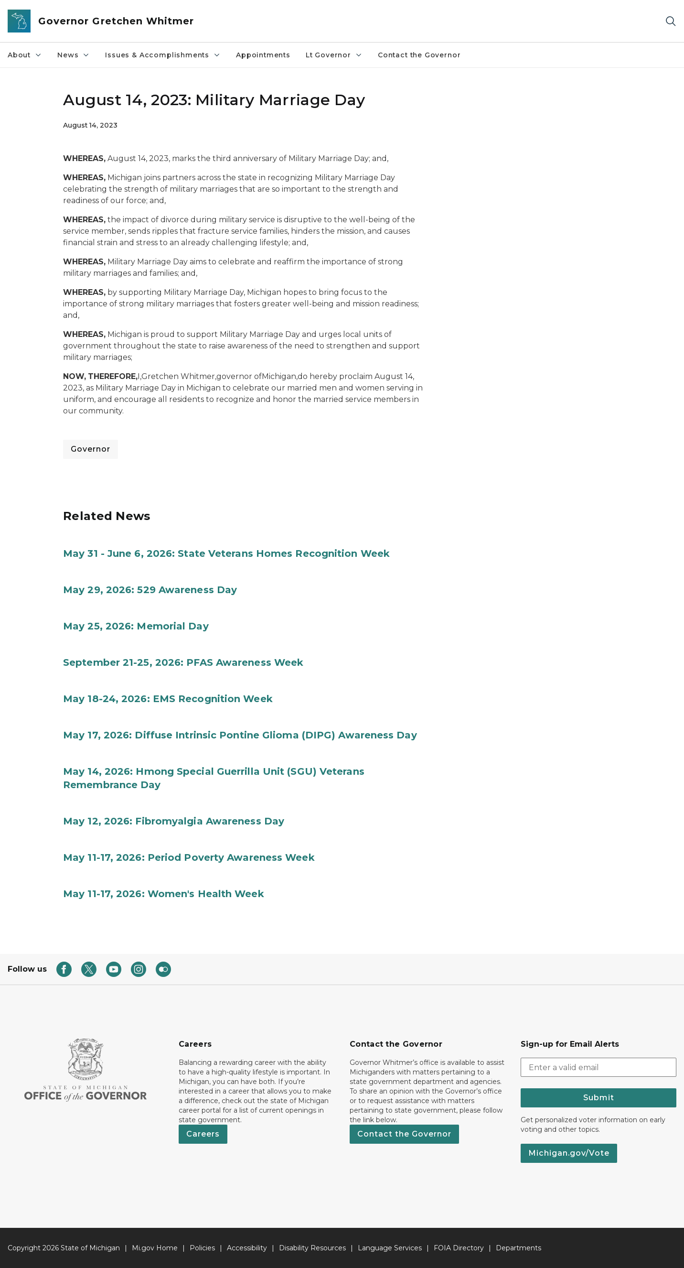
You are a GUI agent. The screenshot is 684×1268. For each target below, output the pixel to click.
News (73, 55)
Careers (203, 1133)
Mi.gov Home (155, 1248)
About (25, 55)
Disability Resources (312, 1248)
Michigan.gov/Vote (568, 1153)
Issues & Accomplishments (163, 55)
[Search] (670, 21)
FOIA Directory (459, 1248)
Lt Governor (334, 55)
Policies (202, 1248)
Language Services (390, 1248)
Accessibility (247, 1248)
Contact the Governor (419, 55)
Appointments (263, 55)
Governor (90, 449)
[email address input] (598, 1067)
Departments (518, 1248)
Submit (598, 1097)
